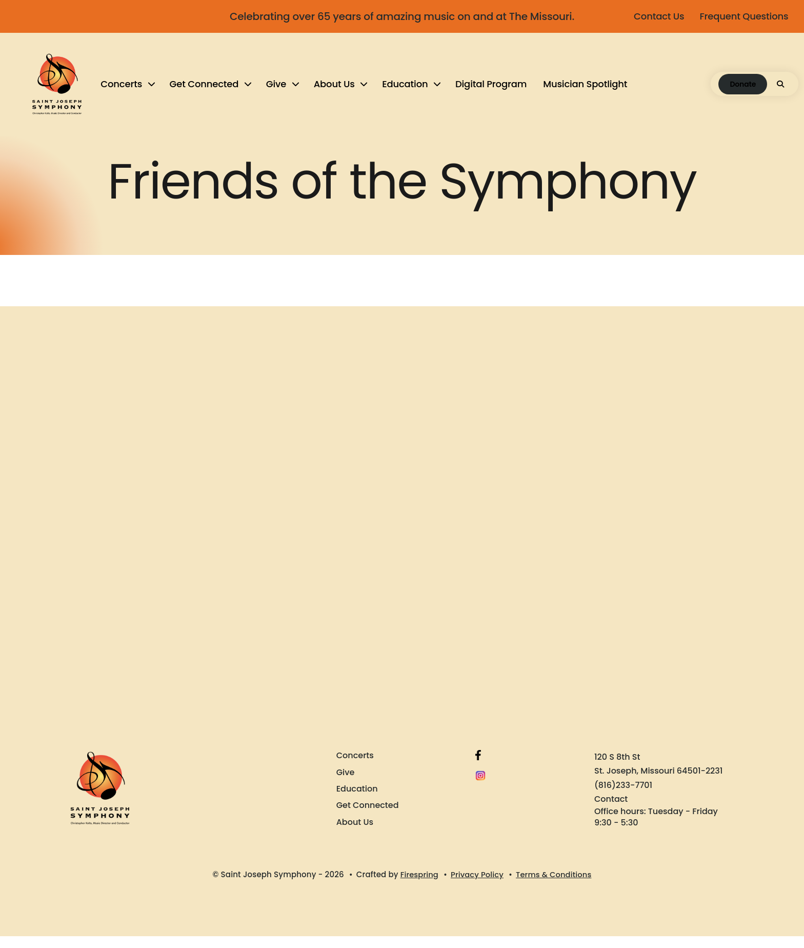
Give (278, 89)
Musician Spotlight (587, 89)
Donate (718, 90)
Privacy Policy (477, 886)
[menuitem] (128, 90)
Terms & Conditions (554, 886)
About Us (335, 89)
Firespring (417, 886)
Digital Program (493, 89)
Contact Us (654, 16)
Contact (611, 811)
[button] (755, 90)
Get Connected (205, 89)
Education (407, 89)
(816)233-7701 (623, 797)
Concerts (123, 89)
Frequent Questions (739, 16)
